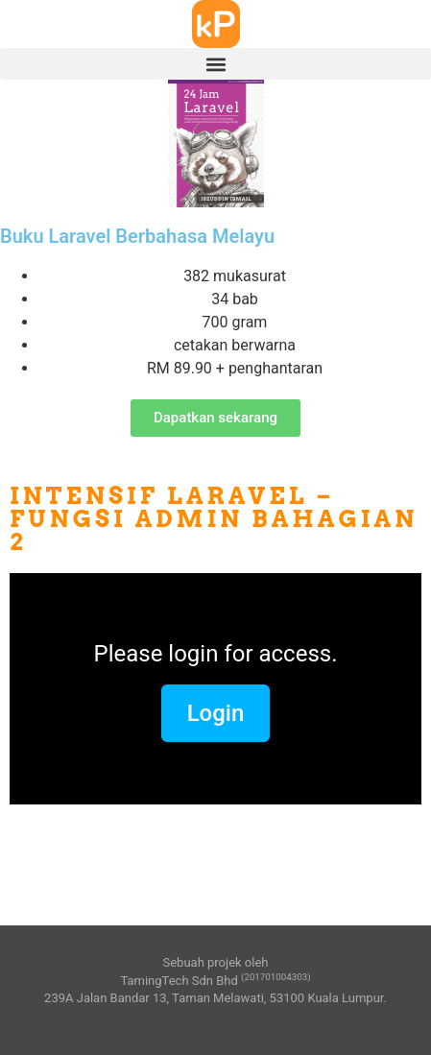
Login (216, 713)
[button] (215, 64)
